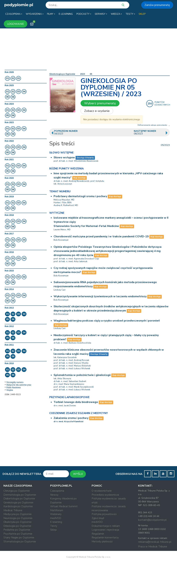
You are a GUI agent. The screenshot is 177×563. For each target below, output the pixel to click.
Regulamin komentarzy (105, 537)
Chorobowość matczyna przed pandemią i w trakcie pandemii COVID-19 (101, 236)
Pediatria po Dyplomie (16, 529)
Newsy (54, 494)
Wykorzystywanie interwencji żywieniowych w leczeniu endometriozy (100, 296)
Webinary (56, 514)
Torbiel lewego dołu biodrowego (76, 402)
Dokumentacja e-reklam (106, 526)
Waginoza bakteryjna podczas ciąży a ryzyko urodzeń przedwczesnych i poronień (107, 321)
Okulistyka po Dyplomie (17, 522)
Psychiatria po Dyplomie (17, 533)
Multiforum (56, 510)
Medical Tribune (12, 510)
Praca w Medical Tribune (152, 546)
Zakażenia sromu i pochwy (71, 418)
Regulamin (98, 533)
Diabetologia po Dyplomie (19, 498)
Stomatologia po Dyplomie (19, 541)
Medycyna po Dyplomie (17, 514)
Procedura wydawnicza (105, 494)
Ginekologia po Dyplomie (62, 74)
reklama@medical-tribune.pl (154, 542)
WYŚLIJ (78, 474)
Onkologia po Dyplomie (17, 526)
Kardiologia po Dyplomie (18, 506)
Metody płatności (102, 541)
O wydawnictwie (102, 490)
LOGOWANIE (15, 24)
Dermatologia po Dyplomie (19, 494)
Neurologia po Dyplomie (17, 518)
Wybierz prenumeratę (100, 103)
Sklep (53, 529)
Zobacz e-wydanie (97, 111)
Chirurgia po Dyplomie (16, 490)
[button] (14, 14)
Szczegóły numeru (15, 382)
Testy (53, 526)
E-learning (56, 522)
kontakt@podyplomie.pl (152, 520)
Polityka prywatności (104, 514)
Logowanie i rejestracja (105, 529)
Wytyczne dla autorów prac (18, 385)
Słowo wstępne (64, 157)
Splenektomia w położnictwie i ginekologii (82, 375)
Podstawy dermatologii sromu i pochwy (80, 196)
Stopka (9, 390)
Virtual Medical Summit (64, 506)
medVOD (55, 518)
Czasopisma (57, 490)
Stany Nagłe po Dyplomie (18, 537)
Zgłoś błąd (98, 518)
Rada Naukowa (13, 387)
